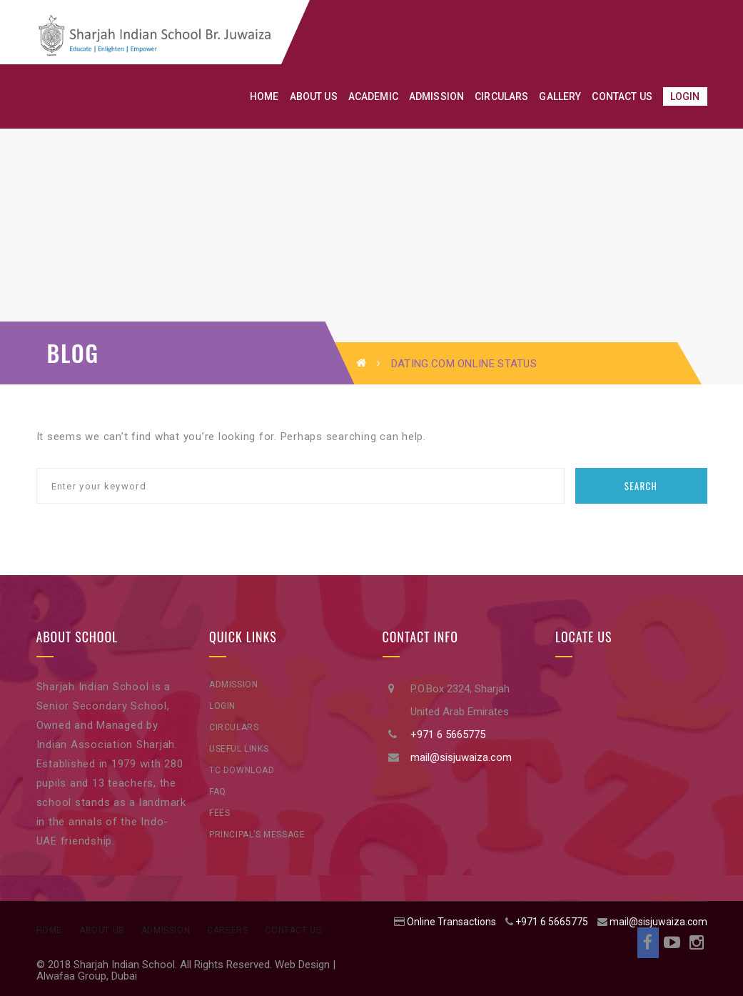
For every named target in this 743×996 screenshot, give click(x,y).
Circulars (233, 727)
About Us (101, 930)
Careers (227, 930)
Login (222, 706)
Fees (219, 813)
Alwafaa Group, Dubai (86, 976)
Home (49, 930)
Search (641, 486)
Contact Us (293, 930)
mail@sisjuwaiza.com (461, 757)
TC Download (242, 770)
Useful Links (238, 749)
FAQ (217, 792)
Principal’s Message (257, 835)
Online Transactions (451, 921)
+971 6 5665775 (447, 734)
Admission (233, 684)
